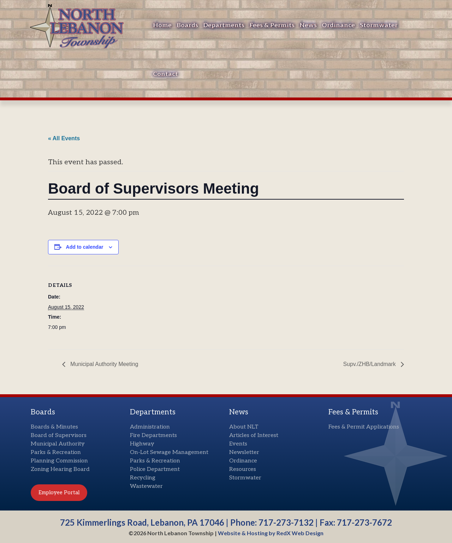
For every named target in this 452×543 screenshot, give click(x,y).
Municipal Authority (58, 444)
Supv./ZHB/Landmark (369, 364)
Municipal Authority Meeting (104, 364)
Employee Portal (58, 492)
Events (238, 444)
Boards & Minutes (54, 427)
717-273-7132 (286, 522)
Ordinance (338, 25)
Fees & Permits (272, 25)
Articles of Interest (253, 435)
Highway (142, 444)
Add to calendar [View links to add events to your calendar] (84, 247)
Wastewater (146, 486)
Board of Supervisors (59, 435)
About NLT (243, 427)
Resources (242, 469)
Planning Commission (59, 461)
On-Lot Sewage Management (169, 452)
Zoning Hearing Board (60, 469)
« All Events (64, 138)
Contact (165, 74)
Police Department (155, 469)
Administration (150, 427)
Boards (187, 25)
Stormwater (379, 25)
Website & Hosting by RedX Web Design (270, 533)
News (308, 25)
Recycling (142, 477)
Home (162, 25)
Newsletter (244, 452)
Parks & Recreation (56, 452)
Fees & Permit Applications (363, 427)
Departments (223, 25)
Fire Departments (153, 435)
